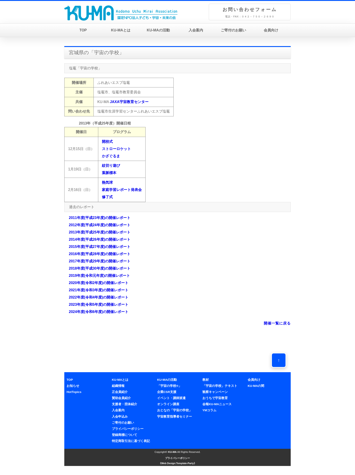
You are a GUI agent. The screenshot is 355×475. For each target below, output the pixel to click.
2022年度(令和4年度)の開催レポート (98, 297)
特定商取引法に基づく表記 (131, 441)
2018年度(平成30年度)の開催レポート (99, 268)
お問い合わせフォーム (250, 9)
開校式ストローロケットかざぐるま (116, 149)
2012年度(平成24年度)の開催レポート (99, 225)
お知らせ (73, 386)
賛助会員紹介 (121, 398)
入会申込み (120, 416)
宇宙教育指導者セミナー (174, 416)
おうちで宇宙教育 (215, 398)
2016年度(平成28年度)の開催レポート (99, 254)
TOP (83, 30)
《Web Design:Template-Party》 (177, 463)
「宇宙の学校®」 (169, 386)
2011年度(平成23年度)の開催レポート (99, 218)
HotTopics (74, 392)
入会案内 (196, 30)
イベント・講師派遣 (171, 398)
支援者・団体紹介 (124, 404)
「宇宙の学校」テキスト (219, 386)
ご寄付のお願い (233, 30)
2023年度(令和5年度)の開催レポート (98, 304)
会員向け (271, 30)
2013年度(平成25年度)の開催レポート (99, 232)
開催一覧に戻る (277, 323)
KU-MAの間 (256, 386)
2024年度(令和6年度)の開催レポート (98, 312)
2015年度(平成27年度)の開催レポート (99, 247)
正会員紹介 (120, 392)
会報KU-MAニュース (217, 404)
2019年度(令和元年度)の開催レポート (99, 275)
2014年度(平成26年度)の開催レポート (99, 239)
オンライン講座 (168, 404)
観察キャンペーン (215, 392)
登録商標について (124, 435)
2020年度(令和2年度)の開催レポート (98, 283)
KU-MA (172, 452)
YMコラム (209, 410)
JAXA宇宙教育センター (129, 102)
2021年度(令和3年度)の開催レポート (98, 290)
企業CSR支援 (166, 392)
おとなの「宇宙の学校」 (174, 410)
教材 (205, 379)
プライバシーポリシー (128, 428)
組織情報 (118, 386)
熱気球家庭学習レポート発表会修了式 (122, 190)
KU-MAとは (120, 30)
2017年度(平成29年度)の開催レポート (99, 261)
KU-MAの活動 (158, 30)
